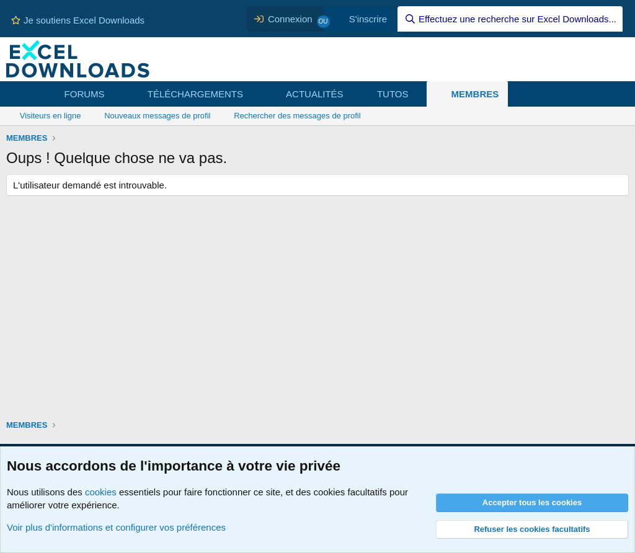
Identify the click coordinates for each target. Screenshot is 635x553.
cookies (101, 492)
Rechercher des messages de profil (297, 115)
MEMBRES (475, 94)
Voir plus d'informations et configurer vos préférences (116, 527)
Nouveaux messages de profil (157, 115)
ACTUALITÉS (315, 94)
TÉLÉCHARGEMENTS (195, 94)
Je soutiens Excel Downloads (77, 20)
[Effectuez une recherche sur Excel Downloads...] (510, 19)
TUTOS (393, 94)
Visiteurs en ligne (50, 115)
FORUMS (84, 94)
